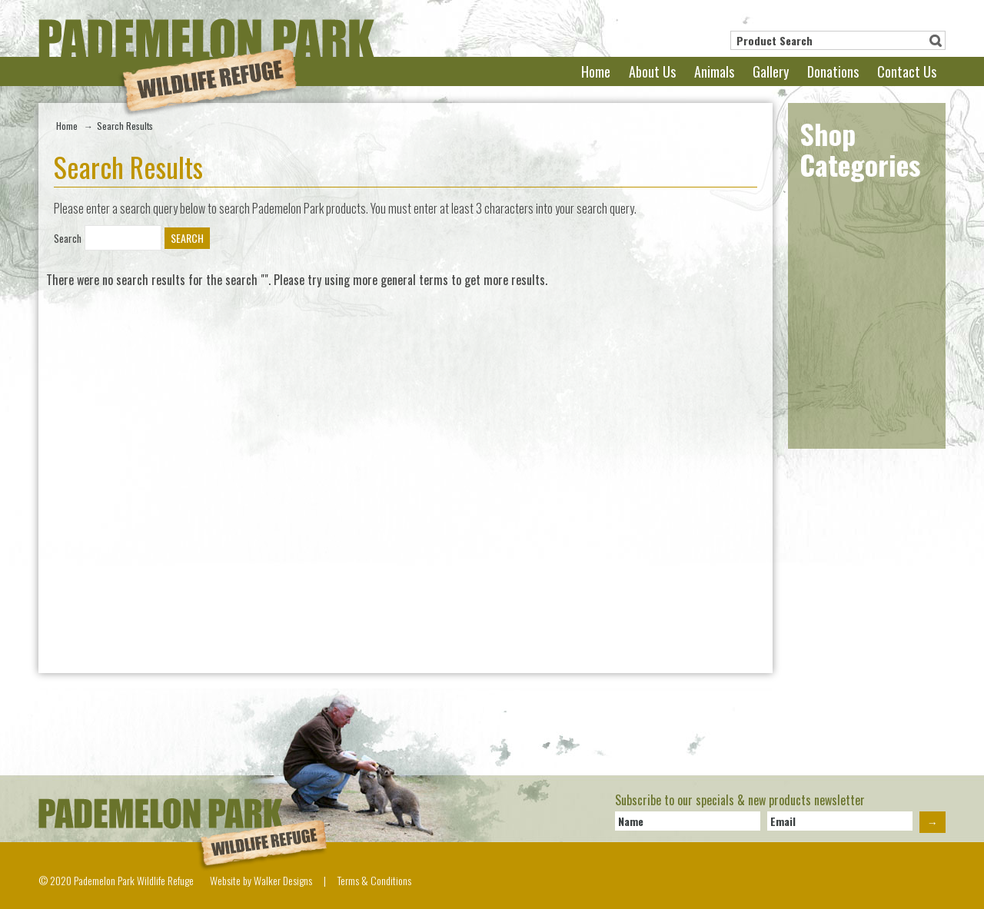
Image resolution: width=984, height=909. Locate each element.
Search (935, 41)
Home (595, 71)
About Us (652, 71)
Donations (833, 71)
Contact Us (906, 71)
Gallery (771, 71)
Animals (714, 71)
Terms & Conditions (374, 880)
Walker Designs (283, 880)
